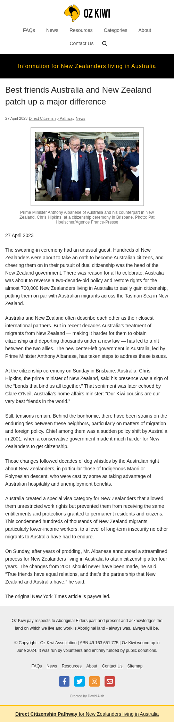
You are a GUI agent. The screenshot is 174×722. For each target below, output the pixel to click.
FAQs (29, 30)
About (145, 30)
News (52, 30)
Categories (115, 30)
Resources (81, 30)
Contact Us (81, 43)
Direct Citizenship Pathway (51, 118)
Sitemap (134, 666)
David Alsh (96, 696)
